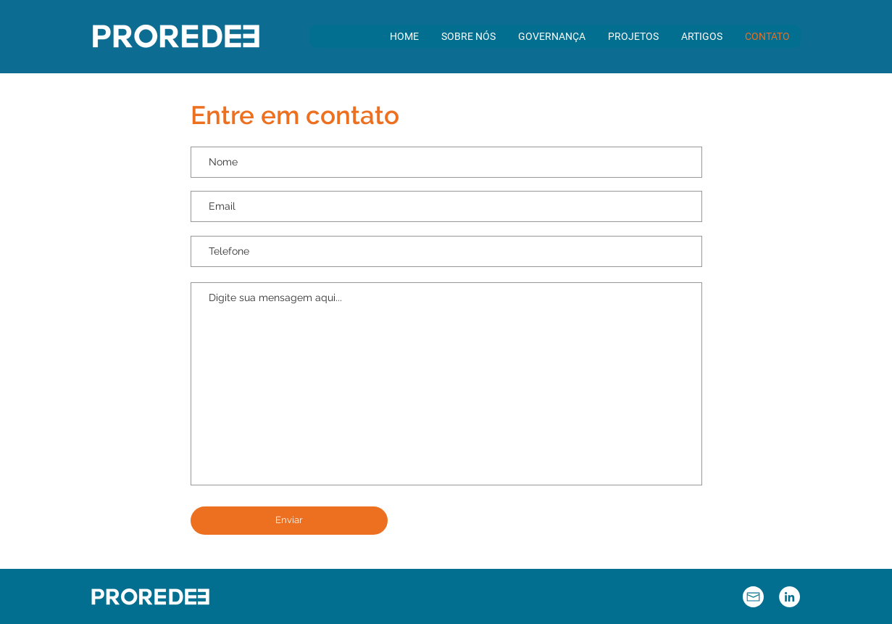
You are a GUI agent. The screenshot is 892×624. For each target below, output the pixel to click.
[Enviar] (289, 520)
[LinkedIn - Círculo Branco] (789, 596)
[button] (468, 36)
